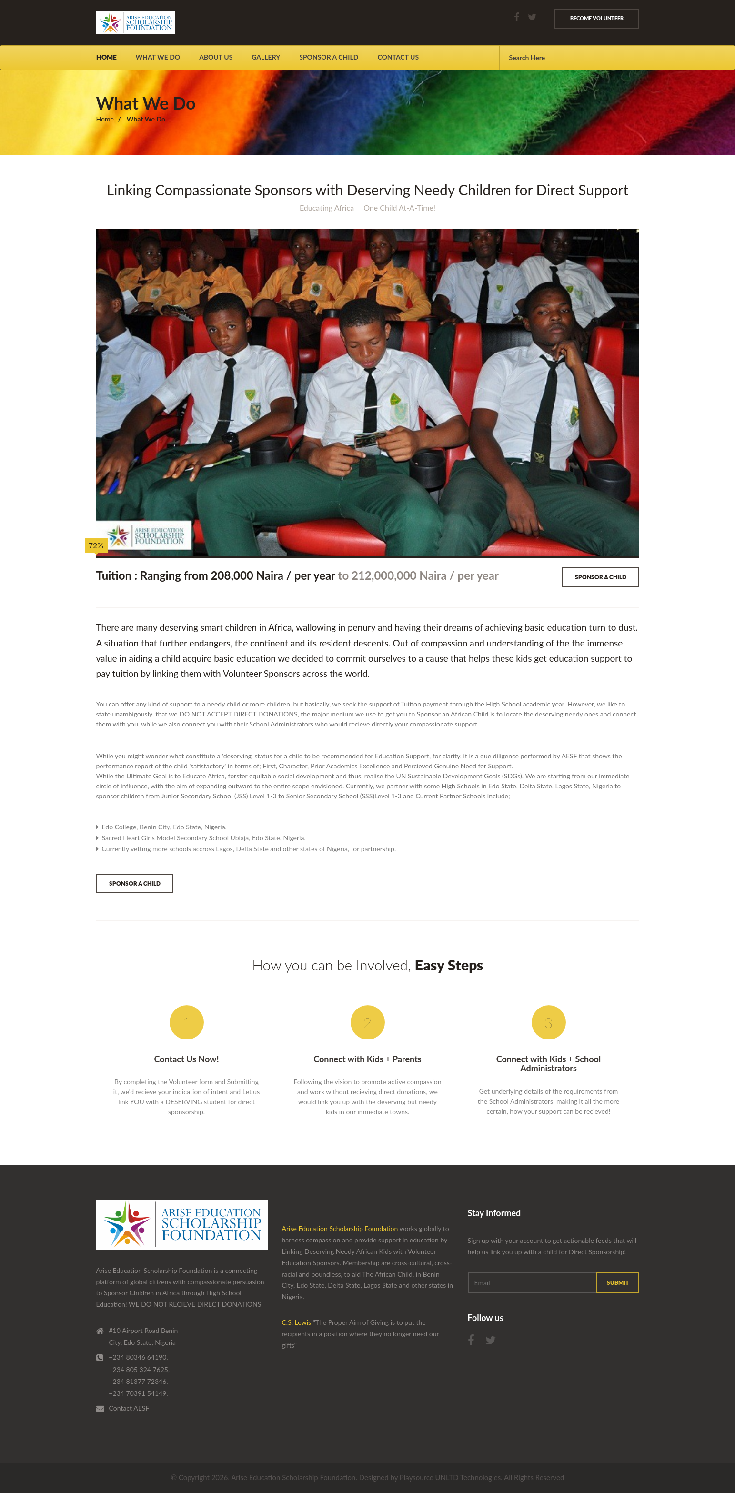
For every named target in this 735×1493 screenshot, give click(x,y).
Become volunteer (597, 18)
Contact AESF (129, 1408)
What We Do (158, 57)
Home (106, 57)
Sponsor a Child (600, 577)
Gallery (266, 57)
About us (215, 57)
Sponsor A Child (328, 57)
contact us (398, 57)
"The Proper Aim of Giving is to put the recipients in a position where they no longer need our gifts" (360, 1333)
